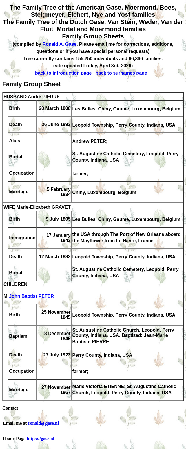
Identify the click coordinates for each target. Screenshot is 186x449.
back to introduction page (63, 73)
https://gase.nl (40, 438)
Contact (10, 408)
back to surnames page (121, 73)
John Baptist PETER (31, 296)
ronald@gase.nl (43, 423)
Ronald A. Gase (60, 44)
